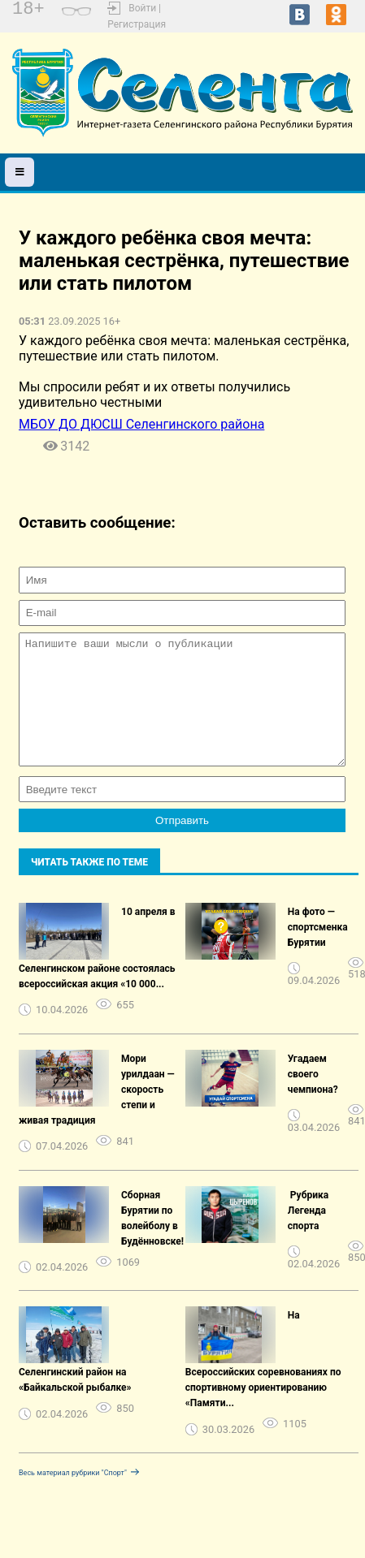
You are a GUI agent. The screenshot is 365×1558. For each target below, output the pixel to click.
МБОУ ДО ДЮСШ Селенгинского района (141, 424)
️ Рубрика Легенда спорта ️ (308, 1235)
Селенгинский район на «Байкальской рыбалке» (75, 1404)
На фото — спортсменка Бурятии (318, 951)
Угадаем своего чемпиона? (313, 1098)
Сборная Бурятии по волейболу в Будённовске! (152, 1242)
